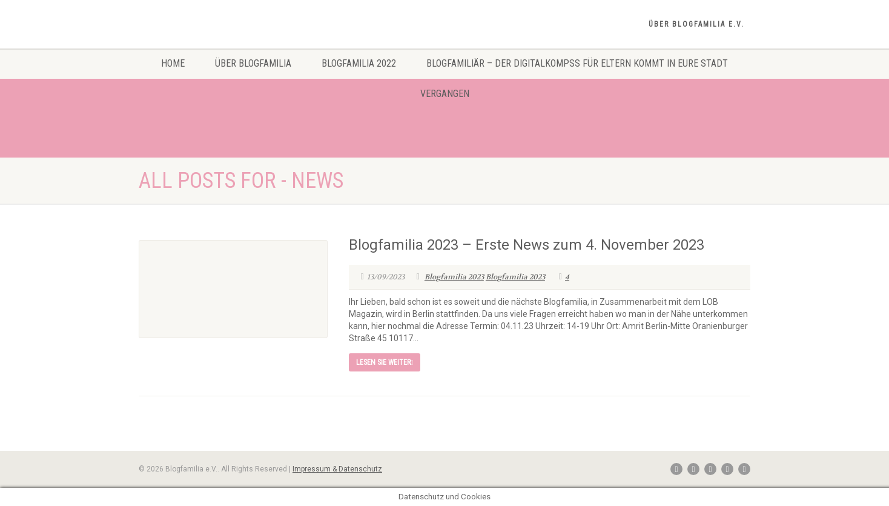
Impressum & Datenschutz (337, 469)
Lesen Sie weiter (384, 362)
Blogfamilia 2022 (359, 63)
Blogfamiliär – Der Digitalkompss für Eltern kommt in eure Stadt (577, 63)
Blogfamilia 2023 (454, 277)
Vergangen (444, 93)
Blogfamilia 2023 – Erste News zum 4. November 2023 (526, 244)
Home (173, 63)
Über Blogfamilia (253, 63)
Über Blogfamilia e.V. (696, 24)
